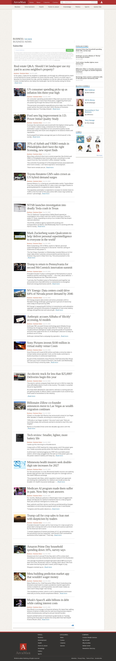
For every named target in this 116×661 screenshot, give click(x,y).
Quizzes (62, 646)
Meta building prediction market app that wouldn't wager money (48, 575)
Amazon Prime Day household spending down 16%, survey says (46, 548)
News (62, 637)
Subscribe (69, 50)
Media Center (86, 646)
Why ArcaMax (86, 643)
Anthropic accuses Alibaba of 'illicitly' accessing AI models (49, 318)
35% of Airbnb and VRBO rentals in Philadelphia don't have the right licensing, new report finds (48, 147)
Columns (62, 643)
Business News (24, 73)
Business (17, 7)
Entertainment (30, 7)
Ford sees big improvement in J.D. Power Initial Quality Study (47, 117)
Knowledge (67, 7)
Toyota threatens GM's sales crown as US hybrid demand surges (48, 175)
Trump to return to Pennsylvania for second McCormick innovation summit (49, 265)
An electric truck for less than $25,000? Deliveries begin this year (49, 375)
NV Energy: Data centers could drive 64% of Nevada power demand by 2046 (50, 292)
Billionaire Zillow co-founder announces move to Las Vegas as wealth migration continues (50, 406)
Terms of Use (90, 658)
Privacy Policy (81, 658)
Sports (87, 7)
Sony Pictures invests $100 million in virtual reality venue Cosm (48, 344)
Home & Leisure (53, 7)
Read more (18, 83)
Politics (77, 7)
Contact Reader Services (89, 637)
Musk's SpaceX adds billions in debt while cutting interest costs (48, 601)
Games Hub (97, 7)
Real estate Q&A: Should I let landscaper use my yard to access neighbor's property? (42, 67)
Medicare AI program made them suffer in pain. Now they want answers (50, 490)
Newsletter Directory (88, 648)
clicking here (57, 60)
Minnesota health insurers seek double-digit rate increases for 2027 (49, 463)
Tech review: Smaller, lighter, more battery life (47, 436)
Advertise (74, 658)
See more (99, 155)
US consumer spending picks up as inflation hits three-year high (47, 91)
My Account (86, 640)
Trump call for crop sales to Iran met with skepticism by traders (48, 517)
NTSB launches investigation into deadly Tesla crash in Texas (46, 206)
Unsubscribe (98, 658)
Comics (62, 640)
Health (41, 7)
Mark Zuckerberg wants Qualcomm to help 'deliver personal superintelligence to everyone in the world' (49, 236)
